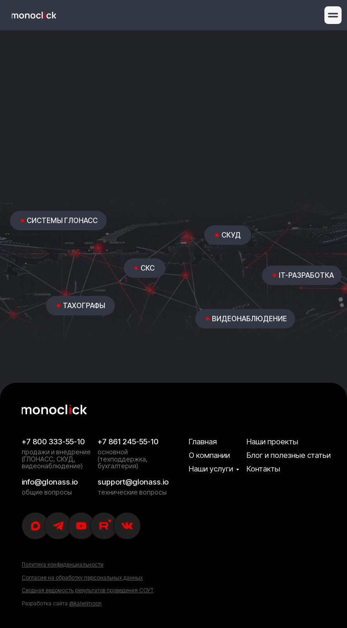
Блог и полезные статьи (289, 455)
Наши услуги (211, 468)
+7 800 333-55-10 (53, 441)
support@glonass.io (133, 481)
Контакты (263, 468)
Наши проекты (272, 441)
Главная (203, 441)
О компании (209, 455)
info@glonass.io (50, 481)
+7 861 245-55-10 (128, 441)
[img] (34, 15)
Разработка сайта (62, 603)
